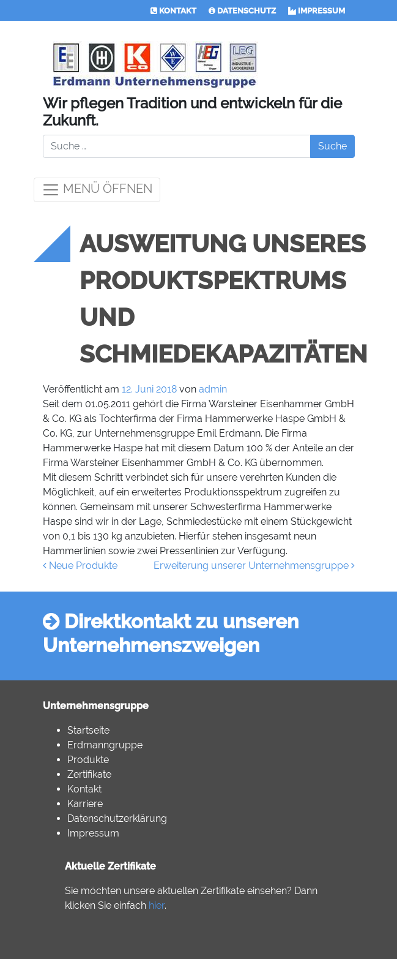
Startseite (88, 730)
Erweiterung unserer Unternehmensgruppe (254, 565)
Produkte (88, 759)
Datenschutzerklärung (117, 818)
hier (157, 905)
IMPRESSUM (316, 10)
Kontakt (84, 789)
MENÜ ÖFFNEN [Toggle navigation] (97, 190)
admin (213, 389)
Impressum (93, 833)
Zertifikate (89, 774)
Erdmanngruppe (105, 745)
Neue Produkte (80, 565)
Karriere (85, 804)
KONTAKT (173, 10)
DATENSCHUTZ (242, 10)
